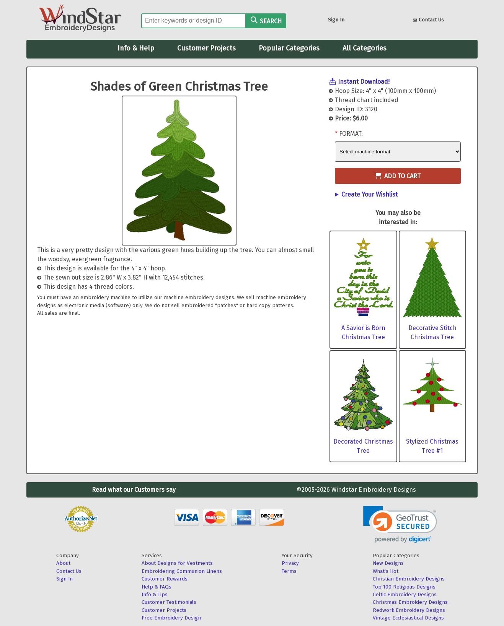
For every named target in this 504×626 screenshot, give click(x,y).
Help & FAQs (156, 587)
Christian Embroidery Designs (409, 579)
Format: (351, 133)
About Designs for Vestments (177, 563)
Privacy (290, 563)
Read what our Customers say (134, 489)
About (63, 563)
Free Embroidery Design (171, 618)
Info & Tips (155, 594)
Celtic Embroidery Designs (405, 594)
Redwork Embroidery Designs (409, 610)
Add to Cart (398, 176)
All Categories (365, 48)
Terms (289, 571)
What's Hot (385, 571)
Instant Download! (364, 81)
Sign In (336, 19)
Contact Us (428, 20)
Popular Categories (289, 48)
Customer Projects (206, 48)
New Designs (388, 563)
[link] (400, 524)
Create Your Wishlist (369, 194)
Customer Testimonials (169, 602)
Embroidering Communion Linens (182, 571)
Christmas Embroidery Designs (410, 602)
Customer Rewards (165, 579)
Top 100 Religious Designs (404, 587)
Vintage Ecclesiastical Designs (408, 618)
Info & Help (135, 48)
